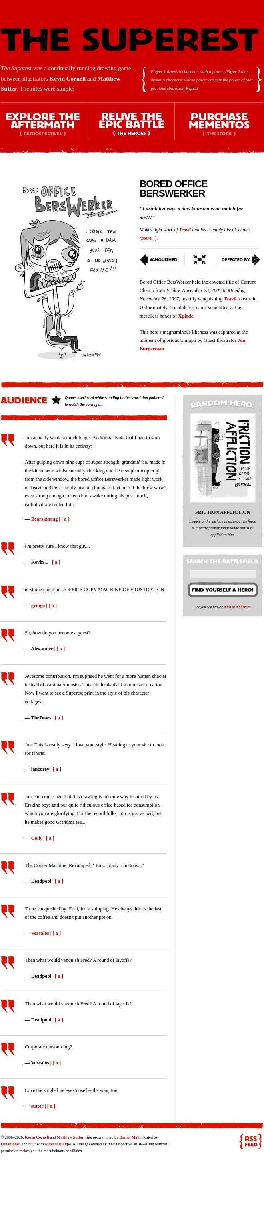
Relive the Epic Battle (131, 128)
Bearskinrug (44, 519)
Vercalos (40, 933)
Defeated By (238, 260)
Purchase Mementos (218, 128)
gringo (38, 605)
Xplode (185, 316)
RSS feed (250, 1141)
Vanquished (162, 260)
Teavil (185, 230)
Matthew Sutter (70, 1137)
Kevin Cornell (68, 78)
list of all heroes (238, 607)
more (146, 238)
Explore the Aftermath (44, 128)
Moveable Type (58, 1144)
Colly (36, 838)
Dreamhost (10, 1144)
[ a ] (65, 519)
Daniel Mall (129, 1137)
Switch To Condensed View (200, 260)
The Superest (129, 39)
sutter (37, 1106)
